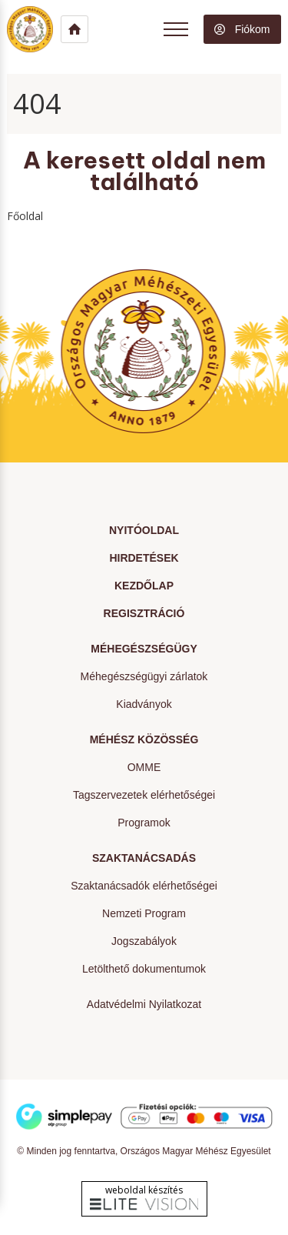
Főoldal (25, 216)
